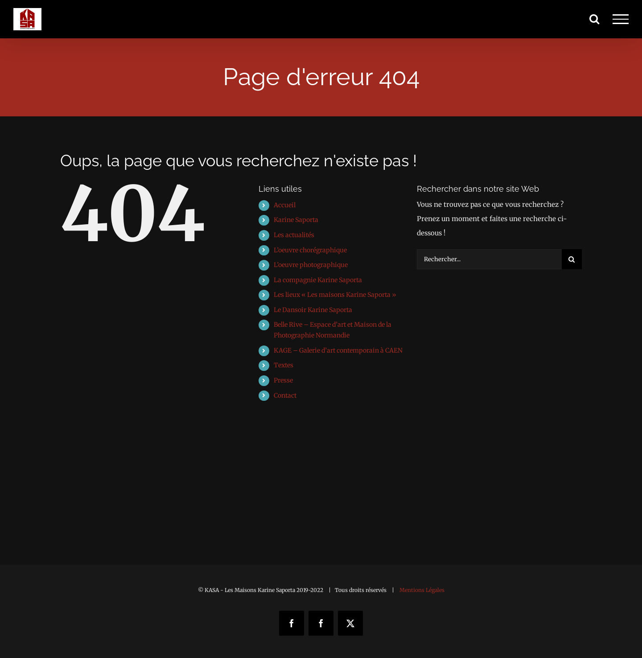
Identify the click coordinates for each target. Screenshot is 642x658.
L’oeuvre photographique (311, 265)
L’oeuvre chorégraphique (310, 250)
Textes (283, 365)
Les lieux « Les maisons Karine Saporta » (335, 295)
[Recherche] (572, 259)
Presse (283, 380)
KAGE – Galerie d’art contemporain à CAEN (338, 350)
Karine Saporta (296, 220)
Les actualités (294, 235)
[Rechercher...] (489, 259)
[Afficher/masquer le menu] (620, 19)
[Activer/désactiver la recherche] (594, 18)
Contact (285, 395)
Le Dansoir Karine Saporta (313, 310)
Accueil (285, 205)
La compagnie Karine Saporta (318, 280)
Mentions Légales (421, 590)
